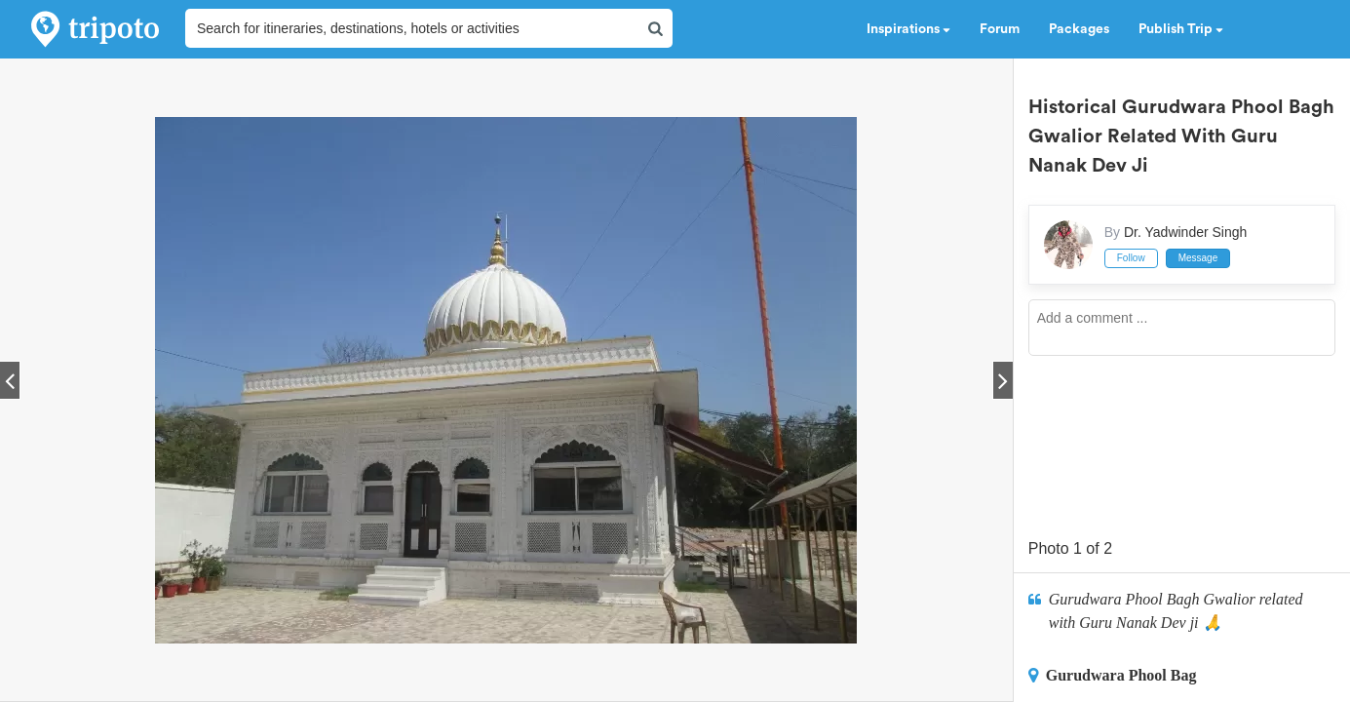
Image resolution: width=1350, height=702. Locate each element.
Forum (1000, 29)
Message (1198, 258)
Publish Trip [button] (1180, 29)
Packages (1079, 29)
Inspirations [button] (908, 29)
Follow (1131, 258)
